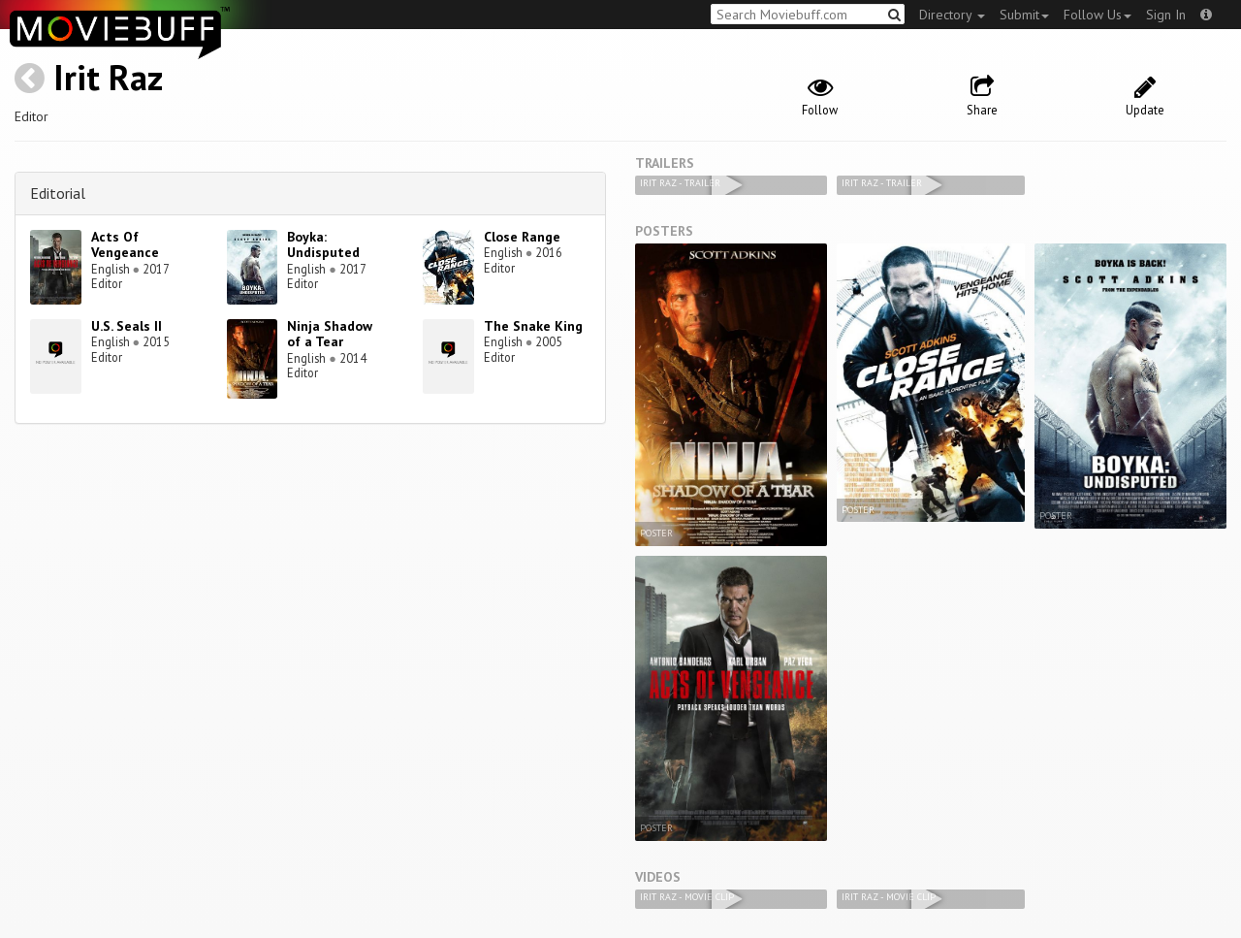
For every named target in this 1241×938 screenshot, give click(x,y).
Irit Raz (108, 77)
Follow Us (1097, 14)
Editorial (57, 193)
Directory (952, 14)
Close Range (522, 236)
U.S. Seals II (126, 326)
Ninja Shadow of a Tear (329, 334)
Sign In (1166, 14)
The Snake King (533, 326)
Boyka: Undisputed (323, 245)
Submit (1024, 14)
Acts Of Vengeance (125, 245)
